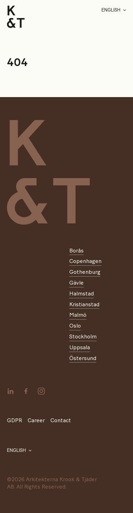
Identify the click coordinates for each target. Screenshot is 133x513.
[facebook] (25, 391)
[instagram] (41, 391)
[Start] (16, 17)
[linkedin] (10, 391)
